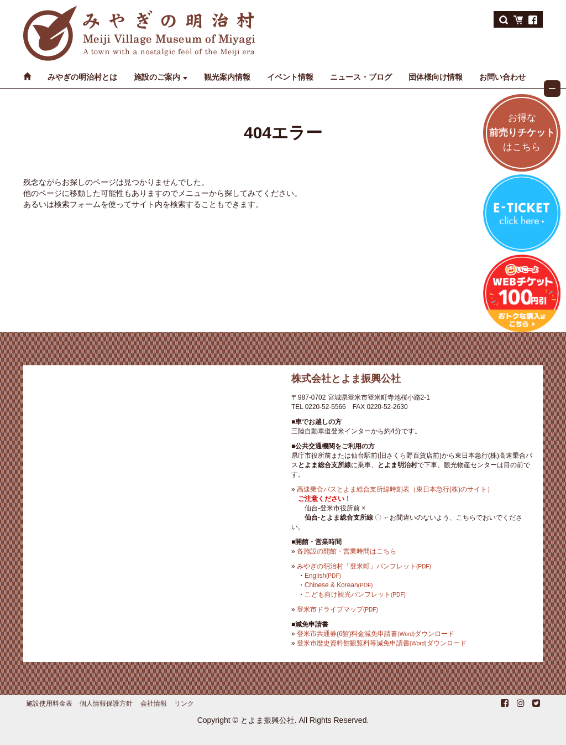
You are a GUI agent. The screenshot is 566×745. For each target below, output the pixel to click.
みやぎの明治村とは (82, 77)
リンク (184, 703)
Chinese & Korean (339, 585)
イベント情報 (290, 77)
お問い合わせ (502, 77)
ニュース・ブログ (361, 77)
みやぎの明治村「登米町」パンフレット (364, 566)
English (323, 576)
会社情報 (153, 703)
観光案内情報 (227, 77)
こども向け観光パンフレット (355, 594)
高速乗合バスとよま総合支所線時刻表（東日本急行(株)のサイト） (395, 489)
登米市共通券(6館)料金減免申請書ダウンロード (375, 634)
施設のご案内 (157, 77)
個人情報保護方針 (106, 703)
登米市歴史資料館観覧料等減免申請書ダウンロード (382, 643)
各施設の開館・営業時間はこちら (346, 551)
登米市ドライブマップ (337, 609)
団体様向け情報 (435, 77)
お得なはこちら (522, 132)
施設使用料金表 (49, 703)
